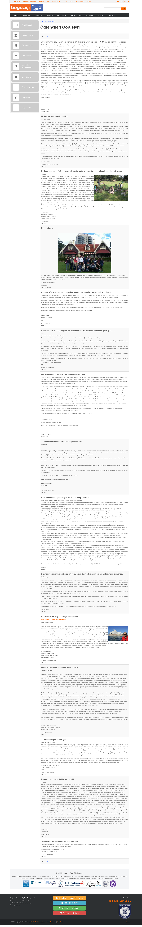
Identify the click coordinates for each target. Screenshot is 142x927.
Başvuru (101, 15)
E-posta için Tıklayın (69, 913)
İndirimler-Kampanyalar (29, 1)
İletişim (89, 1)
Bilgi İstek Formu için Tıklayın (69, 898)
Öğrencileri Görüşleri (50, 21)
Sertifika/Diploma (76, 15)
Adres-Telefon (80, 1)
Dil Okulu (39, 15)
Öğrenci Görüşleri (68, 1)
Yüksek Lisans (62, 15)
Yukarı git (128, 922)
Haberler (41, 1)
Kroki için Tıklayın (69, 903)
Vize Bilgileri (90, 15)
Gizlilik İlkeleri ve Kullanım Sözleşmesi (45, 922)
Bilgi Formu (111, 15)
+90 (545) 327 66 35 (120, 900)
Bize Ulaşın (60, 922)
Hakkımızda (17, 1)
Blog (48, 1)
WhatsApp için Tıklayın (69, 908)
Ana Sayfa (31, 922)
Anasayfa (16, 15)
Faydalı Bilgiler (56, 1)
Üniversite (49, 15)
